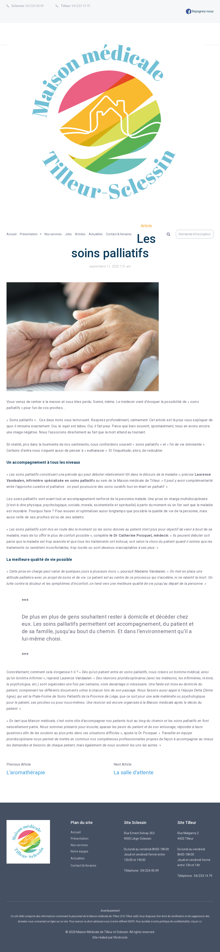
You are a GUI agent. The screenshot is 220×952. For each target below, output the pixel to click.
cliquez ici (196, 921)
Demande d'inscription (195, 234)
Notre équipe (79, 851)
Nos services (53, 234)
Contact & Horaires (119, 234)
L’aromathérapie (26, 772)
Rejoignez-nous (199, 11)
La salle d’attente (133, 772)
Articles (80, 234)
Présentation (29, 234)
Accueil (12, 234)
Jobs (68, 234)
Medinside (120, 937)
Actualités (96, 234)
